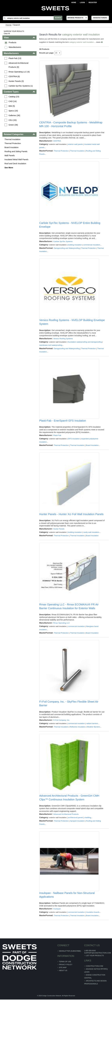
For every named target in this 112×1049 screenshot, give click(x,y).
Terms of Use (65, 1011)
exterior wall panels (75, 149)
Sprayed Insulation (77, 863)
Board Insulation (12, 147)
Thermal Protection (13, 143)
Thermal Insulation (13, 139)
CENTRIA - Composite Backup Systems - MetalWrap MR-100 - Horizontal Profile (71, 129)
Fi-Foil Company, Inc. (61, 757)
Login (82, 2)
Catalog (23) (14, 97)
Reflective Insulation (77, 763)
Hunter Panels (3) (16, 81)
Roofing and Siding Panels (16, 151)
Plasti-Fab (57, 456)
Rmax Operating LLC (61, 654)
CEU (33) (13, 120)
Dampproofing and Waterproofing (67, 258)
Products (13, 42)
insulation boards (92, 962)
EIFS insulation (74, 460)
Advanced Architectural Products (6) (19, 65)
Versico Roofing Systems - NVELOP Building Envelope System (66, 337)
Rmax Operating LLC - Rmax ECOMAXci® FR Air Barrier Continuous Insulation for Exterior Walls (69, 637)
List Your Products (95, 1005)
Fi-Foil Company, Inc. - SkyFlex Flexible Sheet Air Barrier (69, 740)
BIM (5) (12, 106)
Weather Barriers (93, 763)
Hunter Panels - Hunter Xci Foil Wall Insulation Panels (71, 540)
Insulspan (57, 958)
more (98, 42)
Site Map (63, 1017)
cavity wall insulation (91, 558)
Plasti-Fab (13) (15, 58)
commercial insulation (91, 255)
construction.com (94, 1015)
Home (73, 2)
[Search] (33, 18)
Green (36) (13, 125)
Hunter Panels (58, 555)
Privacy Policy (65, 1014)
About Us (63, 1020)
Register (93, 2)
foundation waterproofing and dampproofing (85, 358)
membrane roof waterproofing (50, 361)
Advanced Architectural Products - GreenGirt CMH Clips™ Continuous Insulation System (69, 839)
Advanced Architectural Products (66, 856)
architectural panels (75, 859)
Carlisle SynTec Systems (63, 252)
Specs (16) (13, 111)
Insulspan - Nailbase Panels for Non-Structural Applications (67, 941)
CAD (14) (13, 101)
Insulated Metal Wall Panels (17, 159)
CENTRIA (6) (14, 76)
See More (9, 168)
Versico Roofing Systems (63, 354)
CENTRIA (57, 146)
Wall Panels (10, 155)
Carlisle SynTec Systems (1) (21, 86)
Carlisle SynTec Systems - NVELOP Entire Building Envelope (69, 235)
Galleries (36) (14, 115)
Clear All (7, 34)
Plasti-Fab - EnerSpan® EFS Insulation (62, 441)
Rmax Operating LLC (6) (19, 72)
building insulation (75, 255)
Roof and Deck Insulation (16, 163)
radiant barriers (92, 760)
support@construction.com (97, 1002)
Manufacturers (15, 47)
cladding (88, 859)
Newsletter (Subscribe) (70, 1000)
